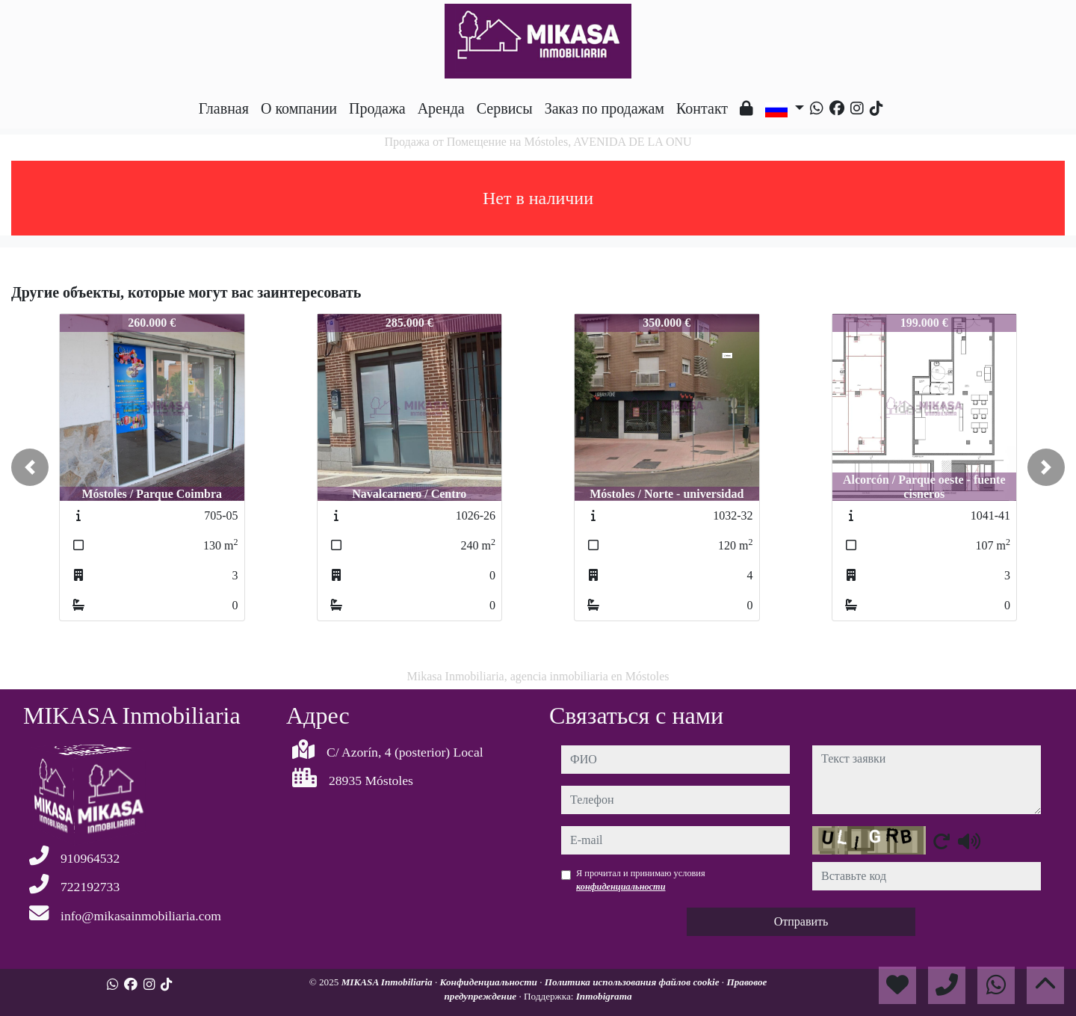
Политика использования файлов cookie (633, 982)
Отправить (801, 921)
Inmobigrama (604, 996)
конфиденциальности (621, 886)
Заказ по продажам (604, 108)
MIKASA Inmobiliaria (388, 982)
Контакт (702, 108)
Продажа (377, 108)
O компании (299, 108)
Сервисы (505, 108)
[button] (30, 467)
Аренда (441, 108)
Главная (224, 108)
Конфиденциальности (490, 982)
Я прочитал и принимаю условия (640, 880)
